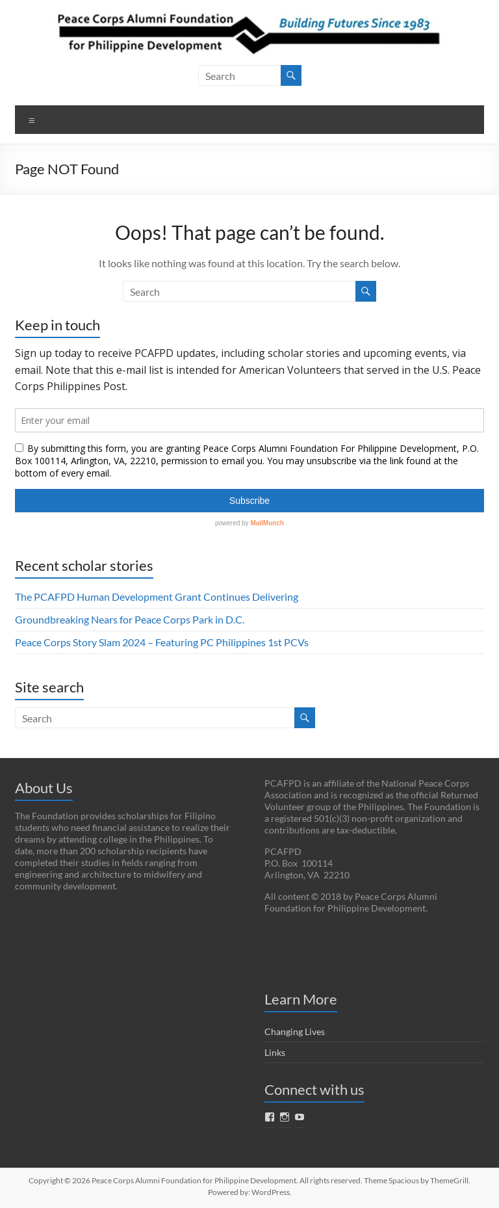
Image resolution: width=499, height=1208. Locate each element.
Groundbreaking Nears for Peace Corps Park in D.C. (129, 619)
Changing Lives (294, 1031)
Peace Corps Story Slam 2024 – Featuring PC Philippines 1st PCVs (162, 642)
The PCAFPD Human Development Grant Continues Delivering (156, 596)
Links (274, 1052)
